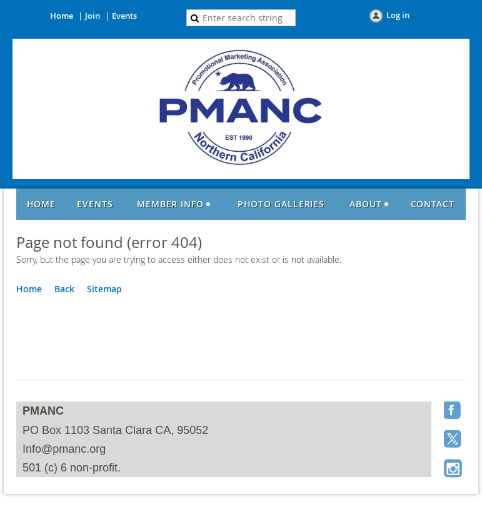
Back (64, 289)
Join (92, 15)
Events (124, 15)
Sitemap (104, 289)
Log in (397, 15)
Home (61, 15)
